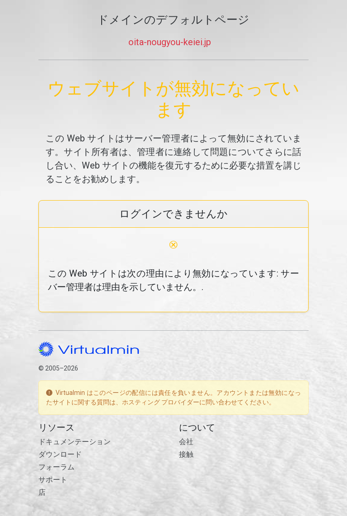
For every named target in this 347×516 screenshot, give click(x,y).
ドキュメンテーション (74, 441)
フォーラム (56, 467)
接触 (186, 454)
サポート (52, 479)
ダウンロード (60, 454)
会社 (186, 441)
